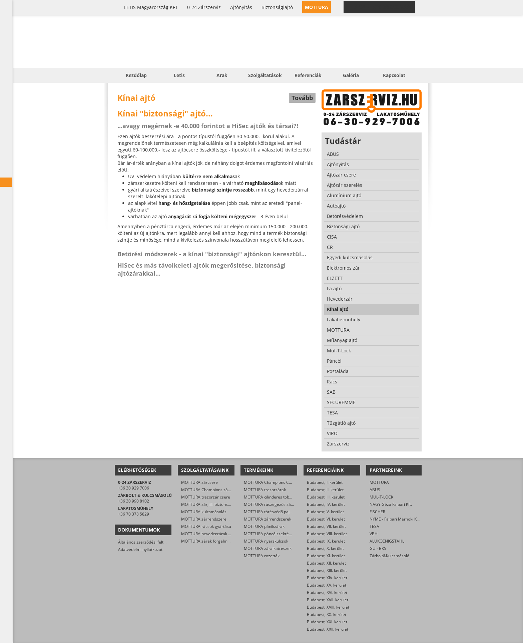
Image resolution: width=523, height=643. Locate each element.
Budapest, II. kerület (325, 490)
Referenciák (308, 75)
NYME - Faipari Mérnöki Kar (395, 519)
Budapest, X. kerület (325, 548)
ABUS (375, 490)
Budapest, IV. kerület (326, 504)
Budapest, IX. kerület (326, 541)
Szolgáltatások (265, 75)
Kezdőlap (136, 75)
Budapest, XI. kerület (326, 556)
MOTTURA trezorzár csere (205, 497)
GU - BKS (378, 548)
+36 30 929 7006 (133, 488)
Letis (179, 75)
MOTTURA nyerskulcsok (266, 541)
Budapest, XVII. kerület (327, 600)
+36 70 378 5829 (133, 514)
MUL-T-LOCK (381, 497)
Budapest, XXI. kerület (327, 622)
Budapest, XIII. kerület (327, 570)
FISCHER (377, 512)
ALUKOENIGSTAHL (387, 541)
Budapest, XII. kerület (326, 563)
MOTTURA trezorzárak (265, 490)
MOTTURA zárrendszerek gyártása (213, 519)
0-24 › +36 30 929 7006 (383, 7)
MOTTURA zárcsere (199, 482)
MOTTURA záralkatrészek (268, 548)
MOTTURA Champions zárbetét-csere (216, 490)
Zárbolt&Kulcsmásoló (389, 556)
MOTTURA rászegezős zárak (270, 504)
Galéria (351, 75)
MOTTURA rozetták (262, 556)
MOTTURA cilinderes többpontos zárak (280, 497)
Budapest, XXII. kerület (327, 629)
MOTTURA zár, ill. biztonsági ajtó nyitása (218, 504)
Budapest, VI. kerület (326, 519)
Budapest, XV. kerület (326, 585)
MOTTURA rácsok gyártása (206, 526)
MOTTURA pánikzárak (264, 526)
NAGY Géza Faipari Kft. (391, 504)
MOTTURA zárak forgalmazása (209, 541)
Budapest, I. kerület (325, 482)
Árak (221, 75)
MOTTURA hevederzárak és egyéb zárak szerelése (228, 534)
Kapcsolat (394, 75)
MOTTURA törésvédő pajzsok (271, 512)
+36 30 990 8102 (133, 501)
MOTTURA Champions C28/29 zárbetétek (282, 482)
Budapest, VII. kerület (326, 526)
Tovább (302, 98)
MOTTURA (379, 482)
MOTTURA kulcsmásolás (203, 512)
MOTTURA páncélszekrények (271, 534)
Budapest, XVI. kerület (327, 592)
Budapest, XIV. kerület (327, 578)
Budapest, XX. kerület (326, 614)
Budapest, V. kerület (325, 512)
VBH (374, 534)
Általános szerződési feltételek (146, 542)
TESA (374, 526)
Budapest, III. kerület (326, 497)
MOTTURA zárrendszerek (267, 519)
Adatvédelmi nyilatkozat (140, 549)
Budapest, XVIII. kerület (328, 607)
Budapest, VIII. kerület (327, 534)
